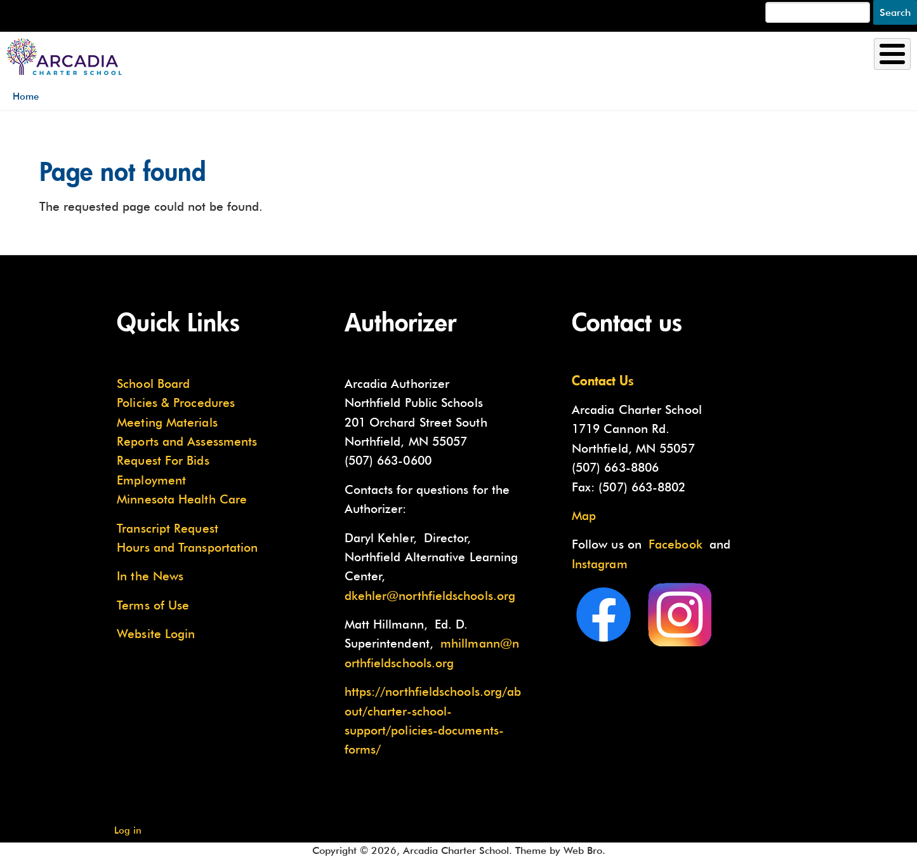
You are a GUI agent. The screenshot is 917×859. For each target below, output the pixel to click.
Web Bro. (584, 850)
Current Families (805, 58)
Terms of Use (153, 605)
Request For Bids (163, 460)
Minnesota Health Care (182, 499)
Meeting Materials (167, 422)
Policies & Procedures (176, 403)
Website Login (156, 634)
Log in (128, 830)
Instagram (600, 564)
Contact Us (603, 380)
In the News (150, 576)
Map (584, 516)
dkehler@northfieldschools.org (430, 596)
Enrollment (521, 58)
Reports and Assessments (187, 441)
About (404, 58)
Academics (653, 58)
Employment (151, 480)
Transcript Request (167, 528)
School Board (153, 383)
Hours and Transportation (187, 547)
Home (26, 96)
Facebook (676, 544)
